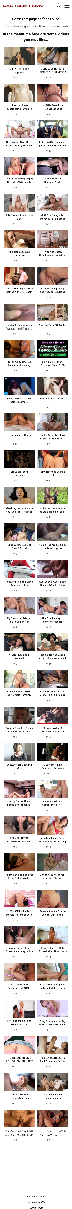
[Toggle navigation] (67, 6)
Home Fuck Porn (36, 1196)
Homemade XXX (36, 1202)
